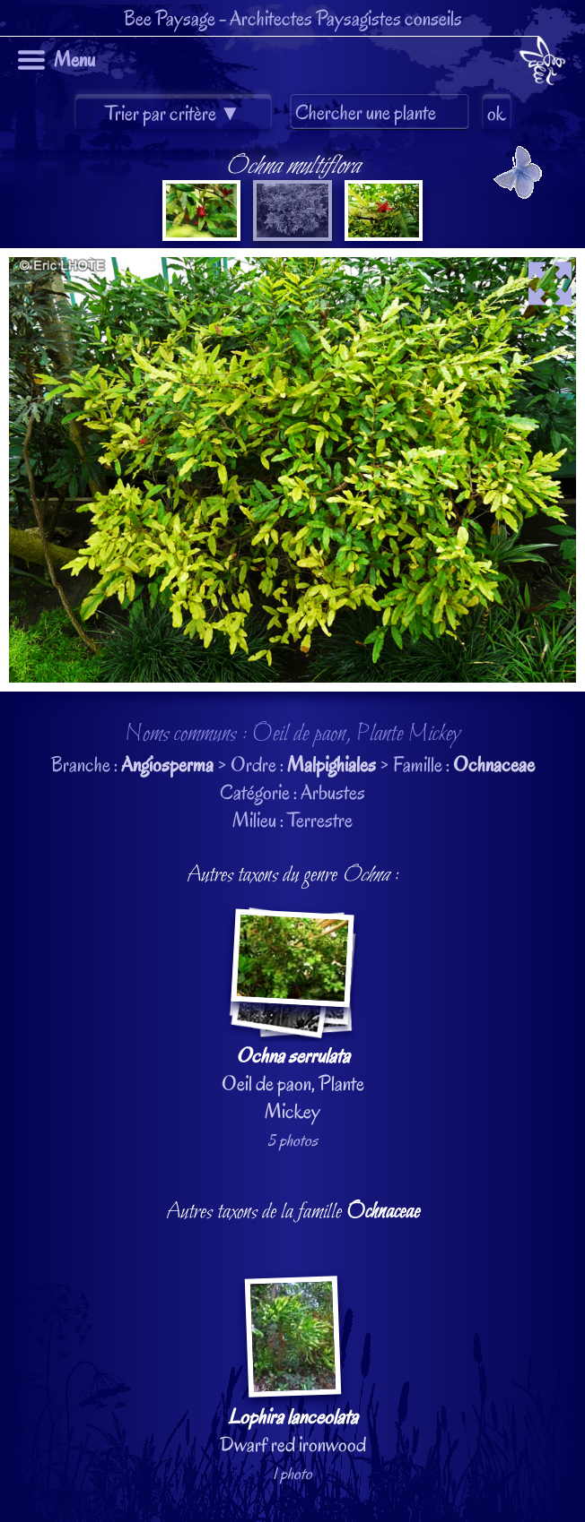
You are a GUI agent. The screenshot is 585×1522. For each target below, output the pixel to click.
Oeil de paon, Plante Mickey (293, 1016)
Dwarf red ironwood (293, 1365)
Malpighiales (331, 764)
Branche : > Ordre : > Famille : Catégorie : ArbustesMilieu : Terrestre (292, 797)
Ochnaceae (494, 764)
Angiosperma (167, 764)
